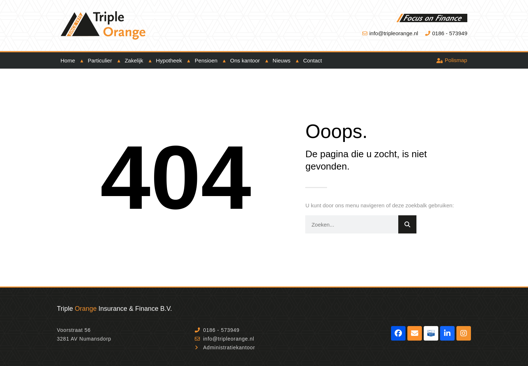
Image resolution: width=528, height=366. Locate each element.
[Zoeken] (407, 224)
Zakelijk (134, 60)
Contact (312, 60)
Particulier (100, 60)
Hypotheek (169, 60)
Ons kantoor (245, 60)
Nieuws (281, 60)
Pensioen (206, 60)
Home (68, 60)
